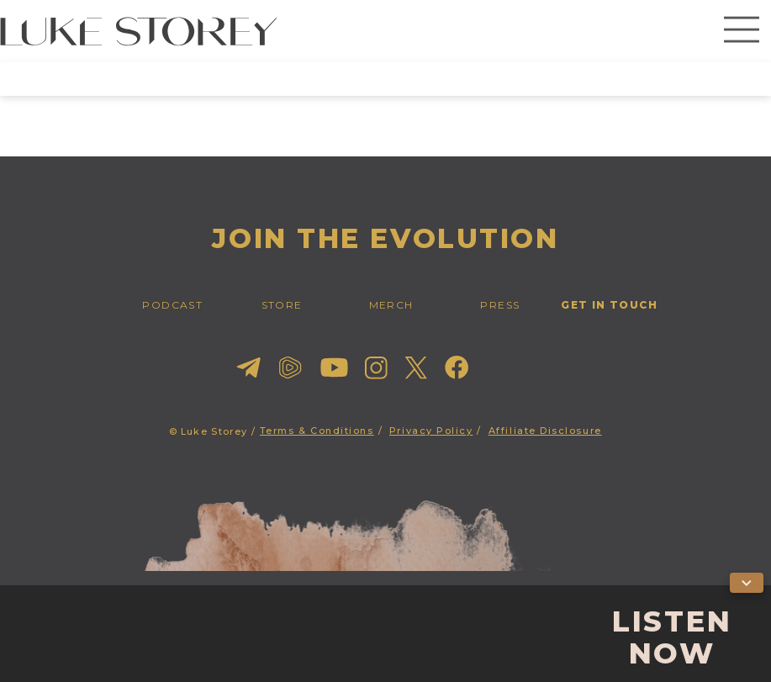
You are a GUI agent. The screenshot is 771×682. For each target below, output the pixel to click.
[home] (138, 31)
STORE (282, 305)
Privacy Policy (431, 430)
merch (391, 305)
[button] (741, 31)
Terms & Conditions (317, 430)
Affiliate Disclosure (545, 430)
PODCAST (172, 305)
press (500, 305)
